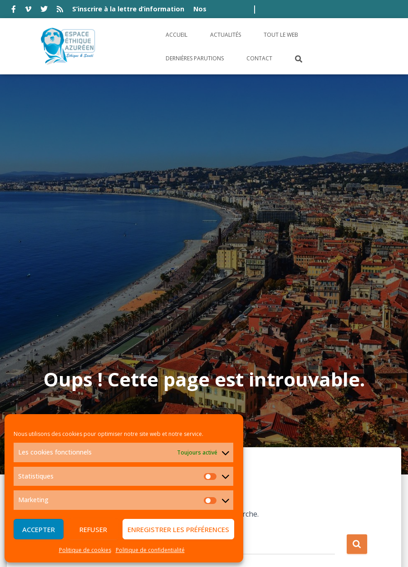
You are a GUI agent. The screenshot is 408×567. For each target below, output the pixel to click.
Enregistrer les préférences (178, 529)
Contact (259, 58)
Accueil (176, 35)
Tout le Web (281, 35)
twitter (44, 10)
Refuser (93, 529)
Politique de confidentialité (150, 550)
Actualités (225, 35)
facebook (13, 10)
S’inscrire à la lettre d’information (128, 9)
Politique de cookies (85, 550)
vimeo (28, 10)
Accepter (38, 529)
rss (60, 10)
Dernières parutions (195, 58)
